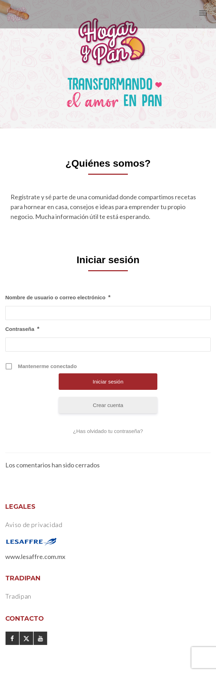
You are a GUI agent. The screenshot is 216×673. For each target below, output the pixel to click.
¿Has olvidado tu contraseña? (108, 431)
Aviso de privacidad (33, 524)
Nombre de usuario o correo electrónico (58, 297)
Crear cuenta (108, 405)
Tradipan (18, 596)
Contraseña (22, 329)
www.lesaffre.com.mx (35, 556)
